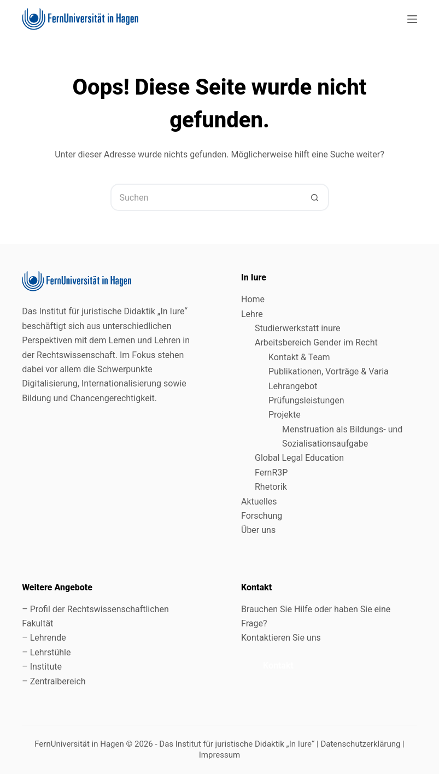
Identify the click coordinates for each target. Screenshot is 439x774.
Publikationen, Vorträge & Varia (328, 371)
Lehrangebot (292, 386)
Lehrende (48, 637)
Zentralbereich (58, 681)
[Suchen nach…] (206, 197)
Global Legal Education (300, 458)
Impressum (219, 755)
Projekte (284, 414)
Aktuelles (259, 501)
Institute (46, 666)
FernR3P (271, 472)
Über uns (258, 530)
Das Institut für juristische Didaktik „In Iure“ (236, 744)
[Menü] (412, 19)
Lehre (252, 314)
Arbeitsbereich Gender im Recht (316, 342)
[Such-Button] (315, 197)
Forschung (261, 516)
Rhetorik (271, 487)
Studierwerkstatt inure (297, 328)
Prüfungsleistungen (306, 400)
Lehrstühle (50, 652)
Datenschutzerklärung (360, 744)
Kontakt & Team (299, 357)
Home (253, 299)
